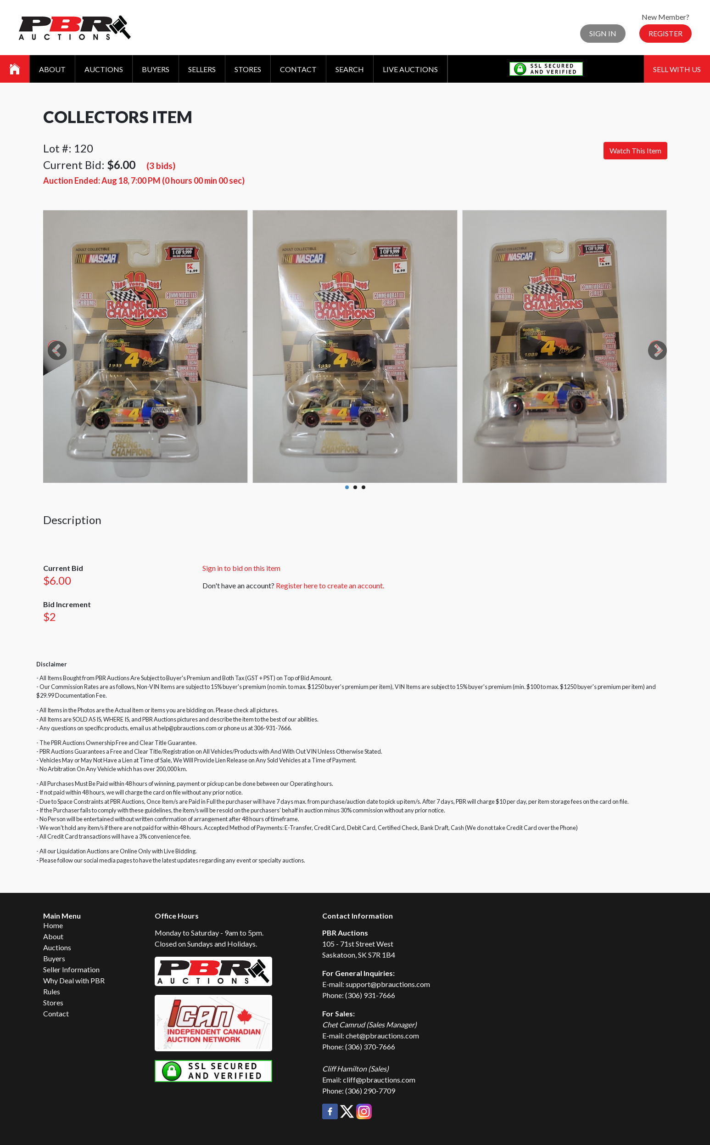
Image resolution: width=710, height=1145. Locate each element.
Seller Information (71, 969)
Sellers (202, 69)
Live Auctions (410, 69)
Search (349, 69)
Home (53, 925)
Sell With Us (677, 69)
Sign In (602, 33)
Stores (248, 69)
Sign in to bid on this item (241, 568)
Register (665, 33)
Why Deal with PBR (74, 980)
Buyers (155, 69)
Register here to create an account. (330, 585)
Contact (298, 69)
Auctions (103, 69)
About (52, 69)
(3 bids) (160, 165)
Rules (51, 991)
